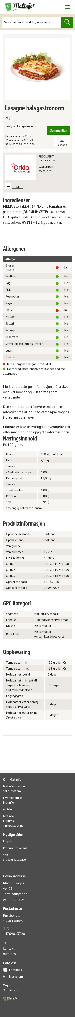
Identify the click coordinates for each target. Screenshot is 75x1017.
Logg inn (8, 841)
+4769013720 (14, 933)
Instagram (13, 976)
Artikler (8, 809)
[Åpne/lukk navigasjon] (67, 7)
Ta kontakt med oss (9, 948)
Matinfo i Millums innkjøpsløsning (13, 820)
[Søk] (31, 22)
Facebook (12, 969)
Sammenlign (58, 130)
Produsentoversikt (15, 848)
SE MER (17, 187)
